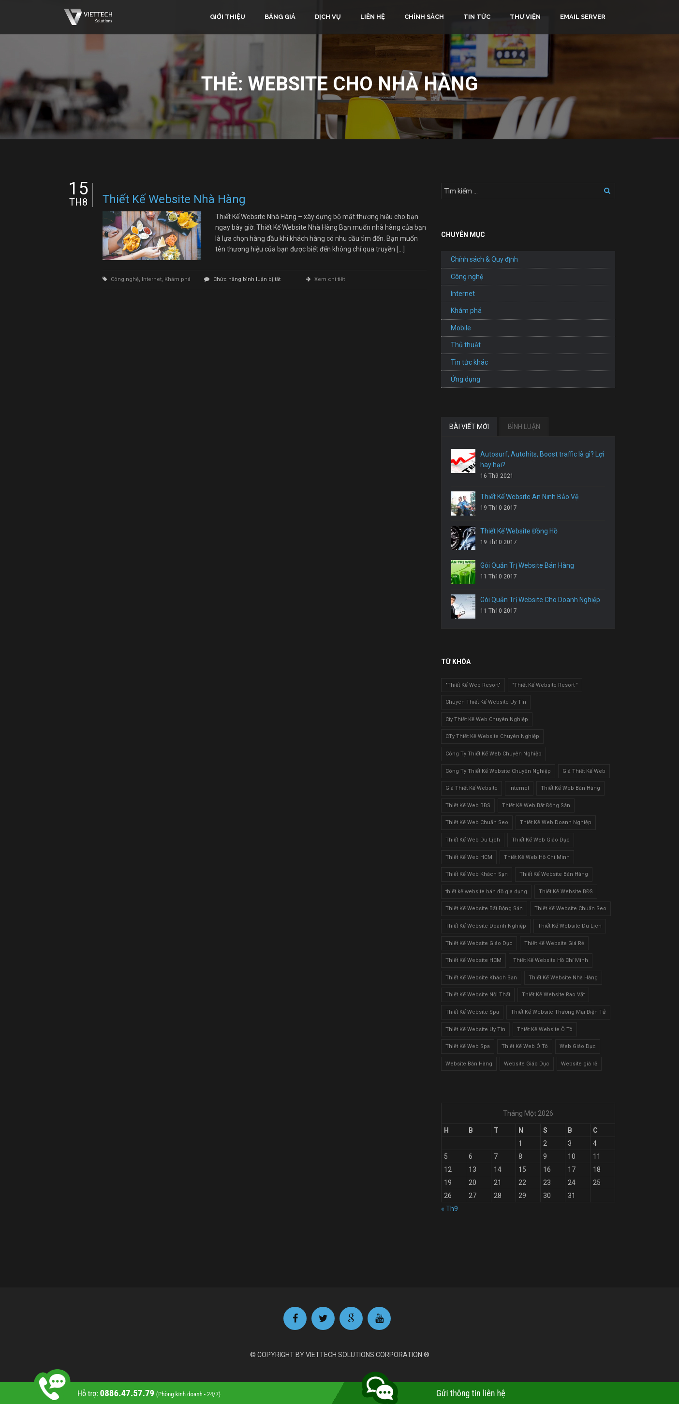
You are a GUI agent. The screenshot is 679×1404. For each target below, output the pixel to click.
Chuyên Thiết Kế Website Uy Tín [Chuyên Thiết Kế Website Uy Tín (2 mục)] (485, 702)
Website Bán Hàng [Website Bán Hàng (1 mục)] (468, 1064)
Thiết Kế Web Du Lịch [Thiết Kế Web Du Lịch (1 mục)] (472, 840)
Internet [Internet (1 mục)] (519, 788)
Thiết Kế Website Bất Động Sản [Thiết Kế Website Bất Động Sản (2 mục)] (484, 908)
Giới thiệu (227, 16)
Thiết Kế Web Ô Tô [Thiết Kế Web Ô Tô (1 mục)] (525, 1046)
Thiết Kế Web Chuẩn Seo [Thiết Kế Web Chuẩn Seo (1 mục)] (476, 822)
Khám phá (177, 279)
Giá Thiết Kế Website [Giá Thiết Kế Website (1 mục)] (471, 788)
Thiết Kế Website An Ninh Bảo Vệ (529, 497)
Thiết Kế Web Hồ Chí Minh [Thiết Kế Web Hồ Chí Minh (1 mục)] (537, 857)
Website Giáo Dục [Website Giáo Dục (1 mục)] (526, 1064)
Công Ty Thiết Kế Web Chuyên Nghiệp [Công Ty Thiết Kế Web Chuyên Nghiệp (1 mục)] (493, 754)
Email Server (582, 16)
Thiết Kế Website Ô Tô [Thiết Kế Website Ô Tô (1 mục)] (545, 1029)
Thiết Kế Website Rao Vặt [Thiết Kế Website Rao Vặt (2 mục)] (553, 994)
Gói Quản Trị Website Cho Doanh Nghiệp (540, 600)
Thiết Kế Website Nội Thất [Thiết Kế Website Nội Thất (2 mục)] (477, 994)
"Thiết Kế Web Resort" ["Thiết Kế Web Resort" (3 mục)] (473, 685)
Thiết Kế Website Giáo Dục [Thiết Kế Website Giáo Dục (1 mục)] (479, 943)
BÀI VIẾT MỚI (469, 426)
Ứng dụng (465, 379)
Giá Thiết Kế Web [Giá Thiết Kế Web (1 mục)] (583, 771)
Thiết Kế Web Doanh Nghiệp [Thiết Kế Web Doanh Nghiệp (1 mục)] (555, 822)
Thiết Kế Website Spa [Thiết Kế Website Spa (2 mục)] (472, 1012)
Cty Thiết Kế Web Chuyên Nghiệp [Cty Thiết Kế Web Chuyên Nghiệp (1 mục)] (486, 719)
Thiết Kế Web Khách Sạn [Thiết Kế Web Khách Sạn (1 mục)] (476, 874)
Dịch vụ (328, 16)
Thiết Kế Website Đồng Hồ (519, 531)
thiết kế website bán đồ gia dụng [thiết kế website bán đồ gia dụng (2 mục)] (486, 891)
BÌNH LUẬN (524, 426)
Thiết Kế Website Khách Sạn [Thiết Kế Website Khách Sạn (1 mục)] (481, 978)
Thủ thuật (466, 345)
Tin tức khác (469, 362)
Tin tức (476, 16)
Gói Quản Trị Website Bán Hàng (527, 565)
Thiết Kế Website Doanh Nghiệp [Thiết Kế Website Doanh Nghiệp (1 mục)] (485, 926)
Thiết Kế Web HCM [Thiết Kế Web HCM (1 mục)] (468, 857)
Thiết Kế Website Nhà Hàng (174, 199)
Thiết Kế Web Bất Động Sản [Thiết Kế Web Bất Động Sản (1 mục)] (536, 805)
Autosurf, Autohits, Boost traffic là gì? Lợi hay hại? (542, 459)
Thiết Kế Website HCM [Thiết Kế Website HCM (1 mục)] (473, 960)
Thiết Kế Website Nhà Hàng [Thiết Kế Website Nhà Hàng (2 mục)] (563, 978)
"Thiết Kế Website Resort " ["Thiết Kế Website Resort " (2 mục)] (545, 685)
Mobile (461, 328)
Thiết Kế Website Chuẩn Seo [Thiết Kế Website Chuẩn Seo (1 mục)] (570, 908)
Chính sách (424, 16)
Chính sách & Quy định (484, 259)
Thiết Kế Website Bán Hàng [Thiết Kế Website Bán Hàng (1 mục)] (553, 874)
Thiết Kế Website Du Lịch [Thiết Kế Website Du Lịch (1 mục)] (570, 926)
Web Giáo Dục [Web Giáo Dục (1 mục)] (578, 1046)
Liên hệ (372, 16)
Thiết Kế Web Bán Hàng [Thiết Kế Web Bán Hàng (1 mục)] (570, 788)
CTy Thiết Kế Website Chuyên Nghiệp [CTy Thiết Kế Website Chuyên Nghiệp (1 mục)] (492, 736)
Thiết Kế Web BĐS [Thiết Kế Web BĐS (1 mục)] (467, 805)
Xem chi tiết (329, 279)
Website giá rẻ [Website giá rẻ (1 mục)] (579, 1064)
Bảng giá (280, 16)
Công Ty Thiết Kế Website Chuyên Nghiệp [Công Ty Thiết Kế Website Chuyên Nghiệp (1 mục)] (498, 771)
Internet (152, 279)
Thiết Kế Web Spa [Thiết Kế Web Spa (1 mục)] (467, 1046)
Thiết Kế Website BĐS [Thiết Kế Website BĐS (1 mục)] (566, 891)
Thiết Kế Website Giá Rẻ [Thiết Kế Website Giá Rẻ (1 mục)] (554, 943)
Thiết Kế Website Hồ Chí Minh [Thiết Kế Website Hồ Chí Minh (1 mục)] (550, 960)
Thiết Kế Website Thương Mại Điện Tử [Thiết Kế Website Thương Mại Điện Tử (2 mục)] (558, 1012)
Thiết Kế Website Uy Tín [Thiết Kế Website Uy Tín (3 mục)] (475, 1029)
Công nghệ (125, 279)
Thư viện (525, 16)
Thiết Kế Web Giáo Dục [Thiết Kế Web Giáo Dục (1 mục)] (541, 840)
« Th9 (449, 1208)
